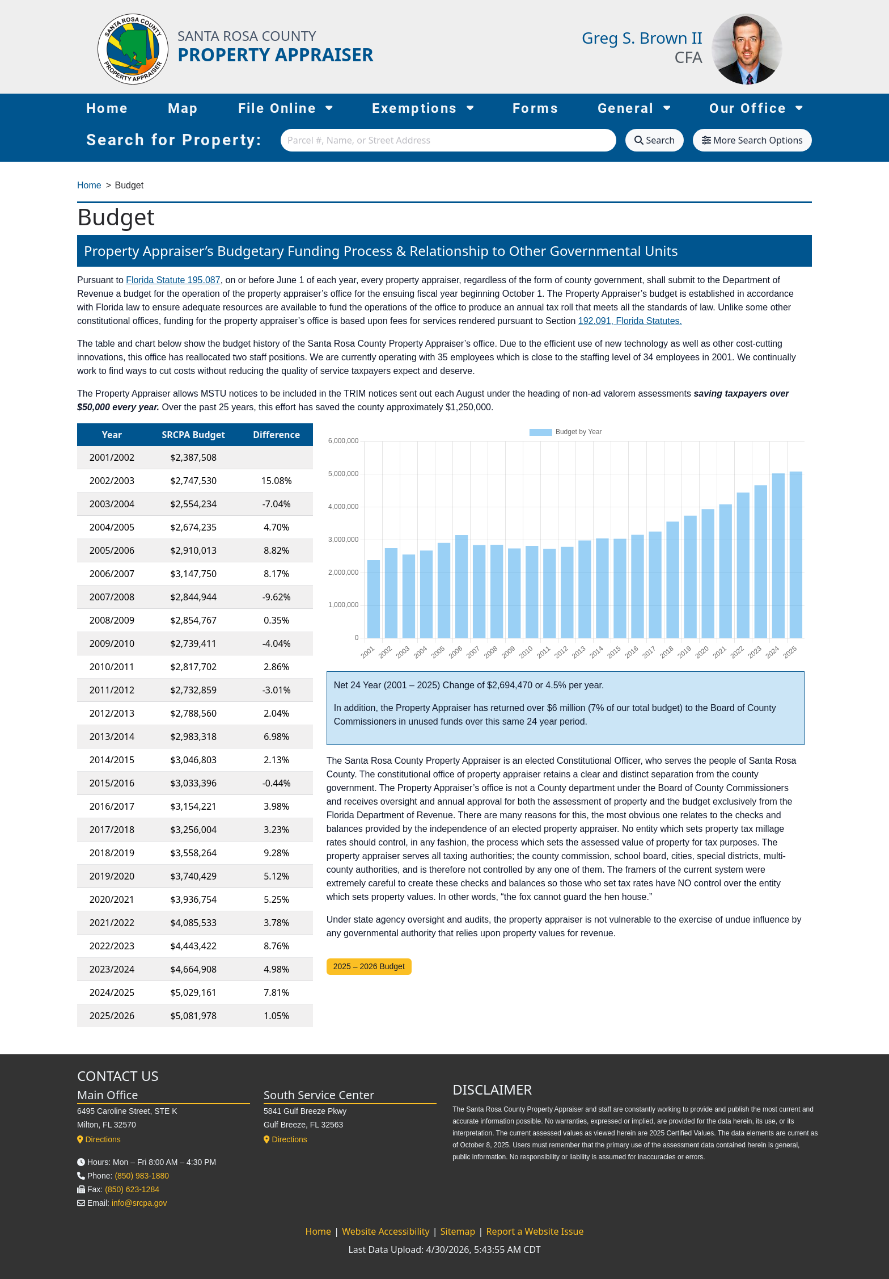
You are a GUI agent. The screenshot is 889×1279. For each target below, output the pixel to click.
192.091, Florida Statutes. (630, 321)
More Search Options (752, 140)
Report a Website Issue (534, 1231)
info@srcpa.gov (139, 1203)
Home (107, 108)
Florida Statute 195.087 (173, 280)
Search (654, 140)
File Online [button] (285, 107)
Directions (99, 1139)
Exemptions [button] (423, 107)
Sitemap (459, 1231)
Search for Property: (174, 140)
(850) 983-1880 (142, 1175)
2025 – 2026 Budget (369, 966)
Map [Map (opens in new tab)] (183, 108)
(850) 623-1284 (132, 1189)
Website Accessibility (387, 1231)
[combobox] (448, 140)
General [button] (634, 107)
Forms (535, 108)
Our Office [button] (756, 107)
